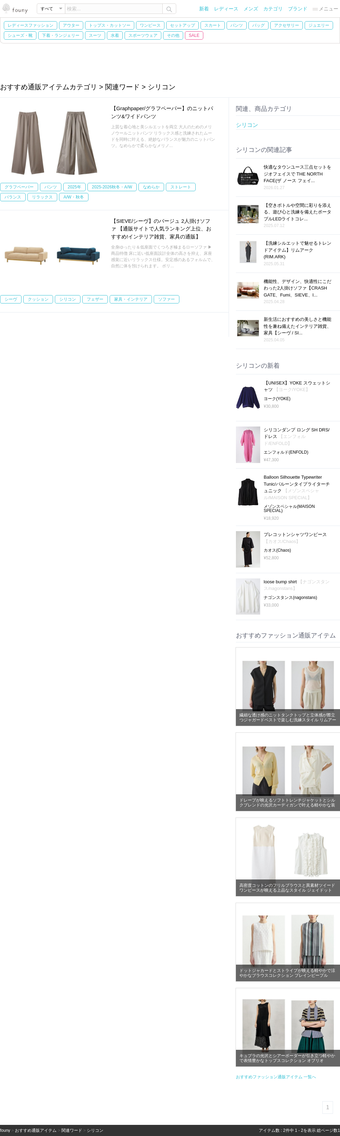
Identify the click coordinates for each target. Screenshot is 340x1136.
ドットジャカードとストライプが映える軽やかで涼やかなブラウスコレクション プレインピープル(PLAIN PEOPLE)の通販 (287, 975)
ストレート (180, 187)
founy (5, 1130)
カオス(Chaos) (277, 550)
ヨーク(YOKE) (277, 398)
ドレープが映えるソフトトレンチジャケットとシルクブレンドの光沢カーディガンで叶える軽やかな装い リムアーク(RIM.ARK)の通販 (287, 805)
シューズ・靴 (20, 35)
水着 (115, 35)
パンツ (236, 25)
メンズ (251, 8)
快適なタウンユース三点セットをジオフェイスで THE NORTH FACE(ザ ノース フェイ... (297, 173)
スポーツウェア (143, 35)
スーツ (95, 35)
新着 (204, 8)
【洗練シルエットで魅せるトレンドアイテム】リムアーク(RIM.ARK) (297, 250)
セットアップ (182, 25)
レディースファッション (30, 25)
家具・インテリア (130, 299)
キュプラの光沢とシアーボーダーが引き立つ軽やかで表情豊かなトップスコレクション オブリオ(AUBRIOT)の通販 (287, 1060)
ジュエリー (318, 25)
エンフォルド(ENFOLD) (286, 452)
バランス (13, 197)
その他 (173, 35)
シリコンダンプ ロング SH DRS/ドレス (297, 436)
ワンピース (150, 25)
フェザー (95, 299)
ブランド (297, 8)
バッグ (258, 25)
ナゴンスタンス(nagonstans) (290, 597)
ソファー (166, 299)
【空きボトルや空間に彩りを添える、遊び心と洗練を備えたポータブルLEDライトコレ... (297, 212)
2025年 (74, 187)
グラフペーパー (19, 187)
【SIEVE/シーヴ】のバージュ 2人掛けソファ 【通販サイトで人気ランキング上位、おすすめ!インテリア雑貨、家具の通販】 (161, 229)
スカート (212, 25)
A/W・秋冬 (73, 197)
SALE (194, 35)
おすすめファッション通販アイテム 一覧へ (276, 1076)
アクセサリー (286, 25)
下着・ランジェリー (60, 35)
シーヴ (11, 299)
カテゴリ (273, 8)
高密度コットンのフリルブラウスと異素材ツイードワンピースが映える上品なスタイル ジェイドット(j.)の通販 (287, 890)
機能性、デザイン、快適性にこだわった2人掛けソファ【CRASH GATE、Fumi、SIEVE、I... (297, 288)
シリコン (67, 299)
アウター (71, 25)
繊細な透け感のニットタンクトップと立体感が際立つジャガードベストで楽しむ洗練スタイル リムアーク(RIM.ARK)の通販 (287, 720)
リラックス (42, 197)
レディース (226, 8)
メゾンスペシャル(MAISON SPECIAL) (289, 508)
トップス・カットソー (109, 25)
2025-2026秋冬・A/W (112, 187)
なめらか (151, 187)
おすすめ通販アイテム (36, 1130)
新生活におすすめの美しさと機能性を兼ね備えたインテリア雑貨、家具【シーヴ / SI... (297, 326)
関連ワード (71, 1130)
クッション (38, 299)
